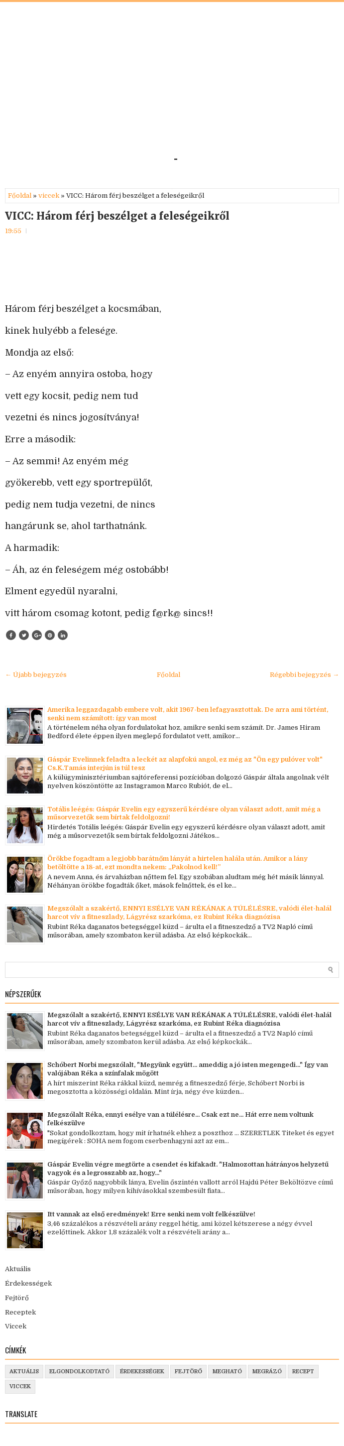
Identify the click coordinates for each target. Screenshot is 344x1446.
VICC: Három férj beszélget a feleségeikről (117, 216)
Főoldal (19, 195)
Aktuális (18, 1269)
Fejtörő (17, 1298)
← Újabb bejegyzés (36, 674)
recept (303, 1371)
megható (227, 1371)
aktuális (24, 1371)
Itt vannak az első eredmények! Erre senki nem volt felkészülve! (151, 1214)
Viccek (15, 1326)
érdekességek (142, 1371)
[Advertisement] (172, 81)
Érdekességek (28, 1283)
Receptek (20, 1312)
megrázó (267, 1371)
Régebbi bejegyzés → (304, 674)
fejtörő (188, 1371)
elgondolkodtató (79, 1371)
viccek (48, 195)
